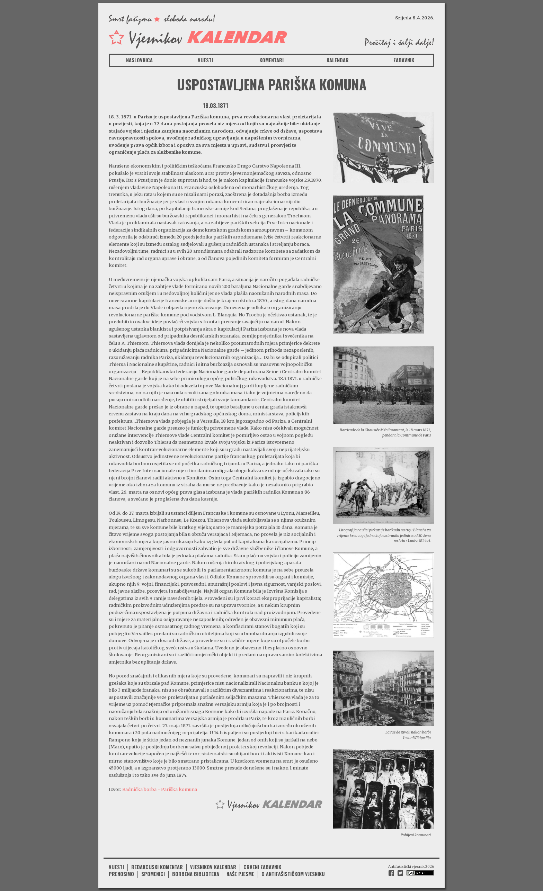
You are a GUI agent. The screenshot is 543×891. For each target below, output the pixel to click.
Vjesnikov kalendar (213, 867)
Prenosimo (121, 874)
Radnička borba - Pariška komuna (159, 789)
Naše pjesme (240, 874)
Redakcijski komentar (157, 867)
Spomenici (153, 874)
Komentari (271, 60)
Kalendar (338, 60)
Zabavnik (403, 60)
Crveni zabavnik (262, 867)
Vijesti (205, 60)
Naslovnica (139, 60)
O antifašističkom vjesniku (293, 874)
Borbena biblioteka (195, 874)
